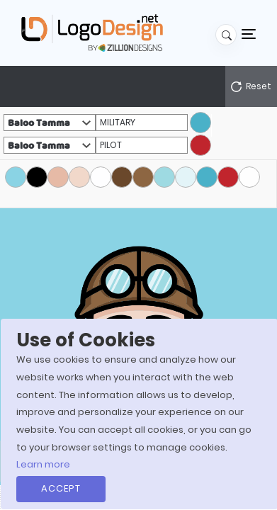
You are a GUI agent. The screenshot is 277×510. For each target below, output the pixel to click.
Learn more (43, 464)
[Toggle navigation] (249, 33)
